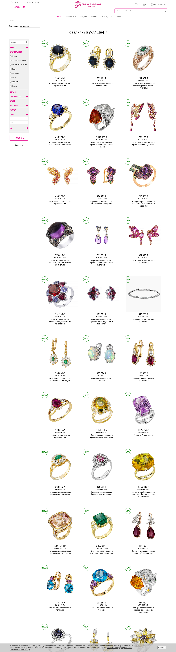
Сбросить (19, 145)
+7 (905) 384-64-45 (18, 7)
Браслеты (15, 82)
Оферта (144, 607)
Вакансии (63, 616)
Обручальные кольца (19, 60)
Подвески (15, 73)
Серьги (14, 69)
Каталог (58, 17)
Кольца (14, 56)
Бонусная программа (117, 603)
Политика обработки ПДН (20, 649)
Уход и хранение (116, 612)
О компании (64, 599)
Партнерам (64, 607)
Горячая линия (147, 599)
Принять (161, 648)
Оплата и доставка (33, 2)
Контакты (14, 2)
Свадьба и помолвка (88, 17)
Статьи (62, 603)
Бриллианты (71, 17)
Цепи (14, 77)
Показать (19, 137)
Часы (87, 616)
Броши (14, 86)
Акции (118, 17)
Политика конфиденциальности (153, 603)
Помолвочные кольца (19, 65)
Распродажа (107, 17)
